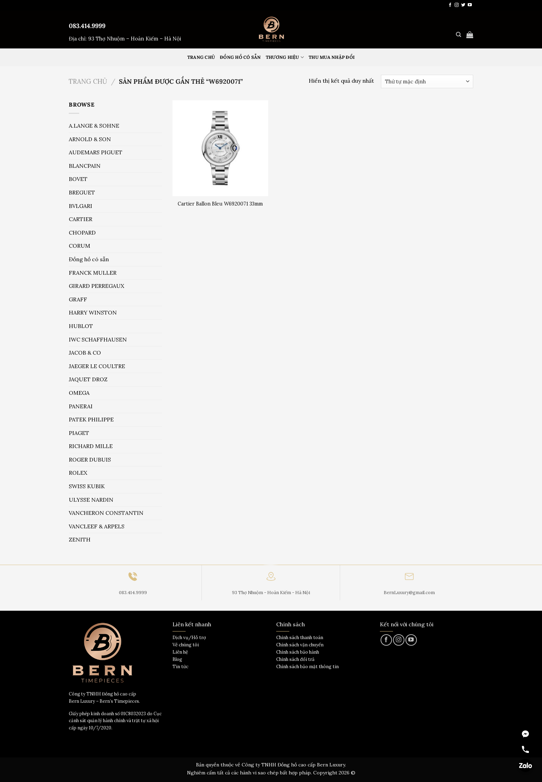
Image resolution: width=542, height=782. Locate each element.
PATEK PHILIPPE (91, 419)
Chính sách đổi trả (295, 659)
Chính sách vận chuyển (300, 645)
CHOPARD (82, 232)
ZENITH (80, 539)
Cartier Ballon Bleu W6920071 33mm (220, 204)
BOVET (78, 178)
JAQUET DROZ (88, 379)
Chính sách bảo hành (297, 652)
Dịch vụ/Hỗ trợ (189, 637)
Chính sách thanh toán (299, 637)
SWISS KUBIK (87, 486)
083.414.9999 (87, 26)
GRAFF (78, 299)
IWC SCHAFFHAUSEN (98, 339)
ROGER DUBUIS (90, 459)
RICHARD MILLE (91, 446)
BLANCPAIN (85, 165)
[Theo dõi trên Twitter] (463, 5)
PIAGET (79, 432)
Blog (177, 659)
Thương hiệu (285, 57)
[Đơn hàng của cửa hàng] (427, 81)
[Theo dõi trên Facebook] (450, 5)
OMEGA (79, 392)
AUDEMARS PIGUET (95, 152)
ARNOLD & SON (90, 139)
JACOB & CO (85, 352)
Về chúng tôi (185, 645)
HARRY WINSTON (93, 312)
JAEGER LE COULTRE (97, 366)
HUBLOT (81, 325)
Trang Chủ (201, 57)
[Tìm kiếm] (458, 34)
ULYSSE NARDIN (91, 499)
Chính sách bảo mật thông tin (307, 667)
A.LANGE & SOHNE (94, 125)
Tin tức (180, 667)
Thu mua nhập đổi (332, 57)
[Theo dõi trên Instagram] (457, 5)
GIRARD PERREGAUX (96, 285)
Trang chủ (88, 81)
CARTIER (80, 219)
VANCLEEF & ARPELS (96, 526)
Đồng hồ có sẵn (240, 57)
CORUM (79, 245)
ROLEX (78, 472)
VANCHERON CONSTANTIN (106, 512)
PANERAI (81, 406)
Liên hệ (180, 652)
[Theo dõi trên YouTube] (470, 5)
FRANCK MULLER (92, 272)
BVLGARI (80, 205)
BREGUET (82, 192)
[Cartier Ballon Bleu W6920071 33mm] (220, 148)
